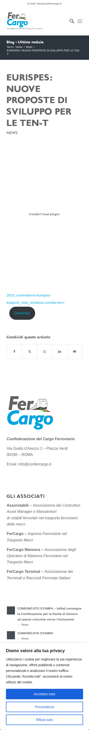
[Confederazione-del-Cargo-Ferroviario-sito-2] (37, 21)
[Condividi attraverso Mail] (74, 351)
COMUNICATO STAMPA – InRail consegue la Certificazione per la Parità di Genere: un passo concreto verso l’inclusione (49, 614)
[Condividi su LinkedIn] (59, 351)
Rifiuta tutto (44, 720)
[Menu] (79, 21)
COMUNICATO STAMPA (35, 633)
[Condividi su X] (29, 351)
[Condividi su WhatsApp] (44, 351)
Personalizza (44, 707)
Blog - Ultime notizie (25, 42)
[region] (44, 686)
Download (22, 313)
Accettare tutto (44, 694)
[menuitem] (69, 21)
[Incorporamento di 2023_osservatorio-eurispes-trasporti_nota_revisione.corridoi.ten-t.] (44, 214)
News (12, 133)
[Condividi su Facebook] (14, 351)
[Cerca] (69, 21)
